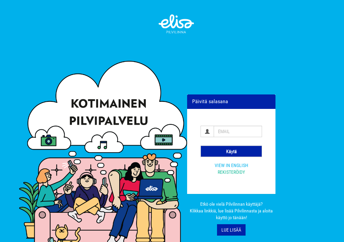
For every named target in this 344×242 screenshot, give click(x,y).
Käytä (231, 151)
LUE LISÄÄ (231, 230)
